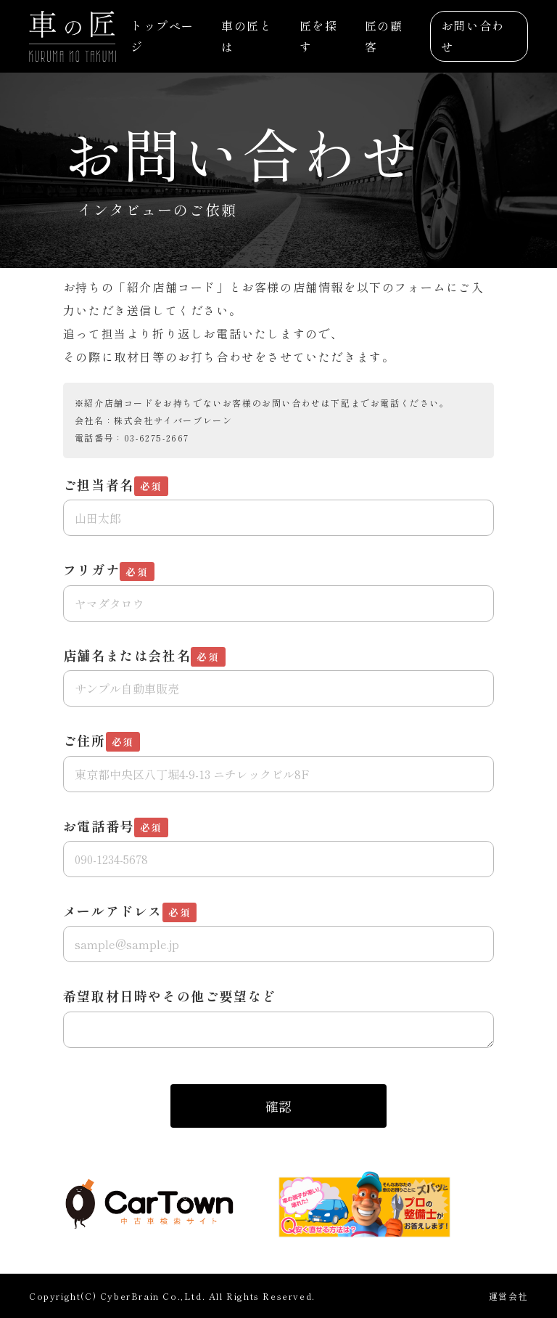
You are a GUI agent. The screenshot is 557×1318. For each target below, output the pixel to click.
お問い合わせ (473, 36)
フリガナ (108, 570)
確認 (278, 1106)
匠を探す (319, 36)
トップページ (162, 36)
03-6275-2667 (156, 437)
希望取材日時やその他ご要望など (169, 995)
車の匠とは (246, 36)
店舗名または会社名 (144, 656)
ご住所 (101, 741)
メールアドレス (130, 911)
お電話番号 (115, 826)
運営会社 (508, 1296)
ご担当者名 (115, 485)
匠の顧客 (384, 36)
